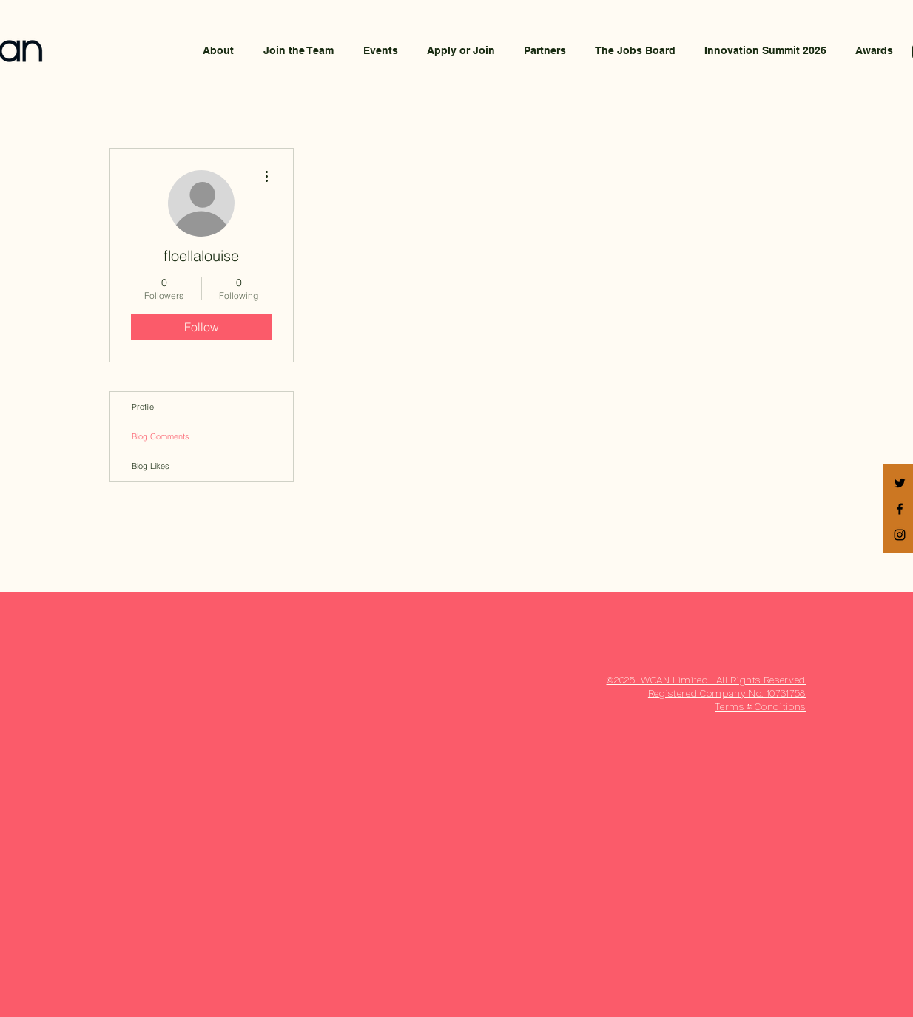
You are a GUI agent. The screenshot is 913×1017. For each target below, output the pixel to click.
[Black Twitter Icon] (899, 483)
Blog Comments (160, 436)
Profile (143, 407)
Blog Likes (150, 466)
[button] (460, 50)
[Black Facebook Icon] (899, 508)
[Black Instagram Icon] (899, 534)
